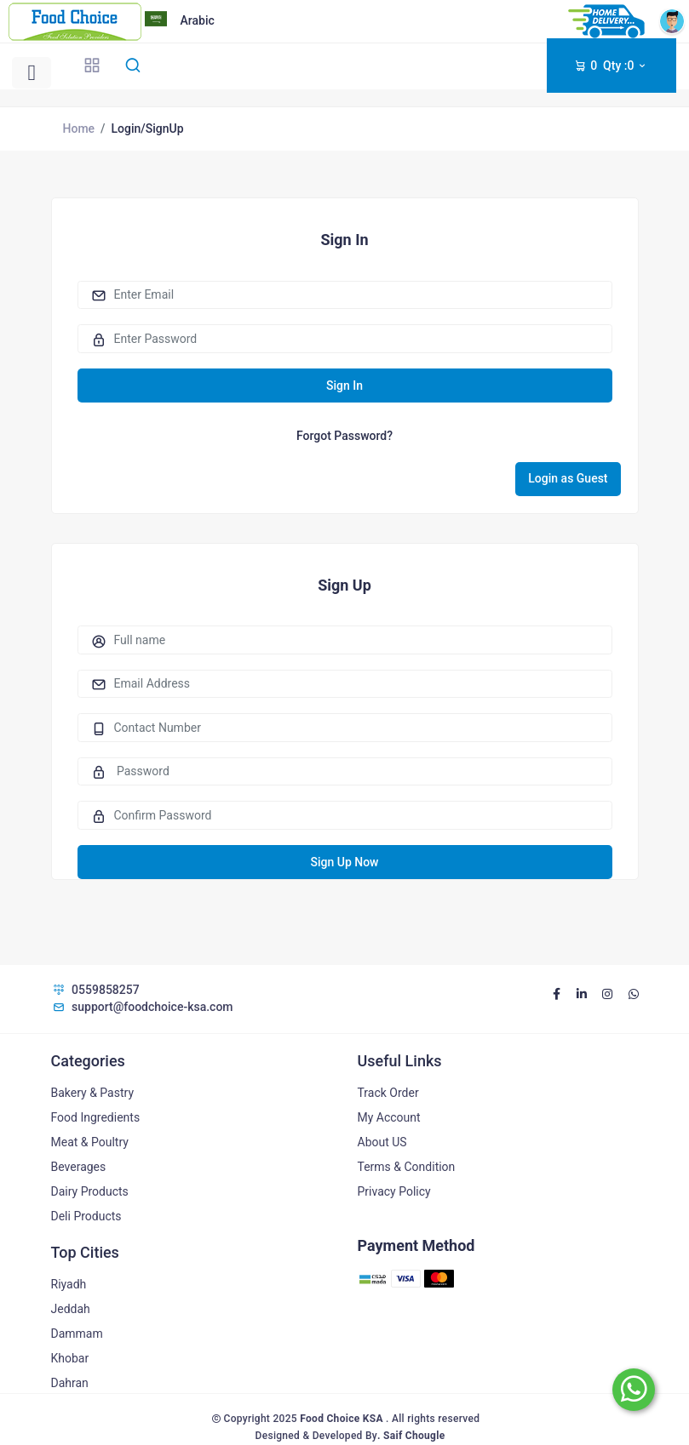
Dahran (70, 1383)
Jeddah (70, 1309)
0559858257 (95, 990)
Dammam (77, 1333)
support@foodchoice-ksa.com (142, 1007)
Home (79, 128)
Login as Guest (567, 478)
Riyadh (69, 1284)
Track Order (388, 1092)
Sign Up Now (344, 862)
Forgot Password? (344, 436)
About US (382, 1142)
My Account (389, 1117)
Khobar (70, 1358)
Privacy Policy (394, 1191)
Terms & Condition (407, 1167)
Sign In (344, 385)
